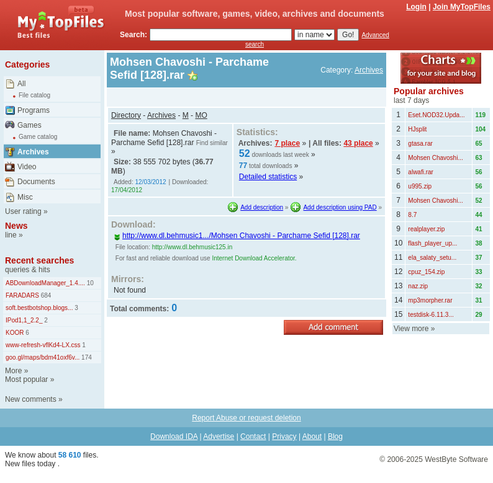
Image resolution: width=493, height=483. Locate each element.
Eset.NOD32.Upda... (436, 115)
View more (411, 328)
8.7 (412, 214)
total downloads (270, 165)
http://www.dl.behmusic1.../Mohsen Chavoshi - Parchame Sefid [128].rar (237, 235)
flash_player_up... (432, 243)
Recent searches (39, 260)
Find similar (212, 143)
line (11, 235)
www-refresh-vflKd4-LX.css (43, 345)
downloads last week (280, 154)
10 (89, 283)
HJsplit (417, 129)
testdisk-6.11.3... (430, 314)
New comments (31, 399)
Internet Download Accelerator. (254, 258)
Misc (25, 197)
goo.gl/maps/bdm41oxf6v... (42, 357)
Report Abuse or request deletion (246, 418)
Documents (36, 181)
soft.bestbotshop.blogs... (39, 307)
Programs (33, 110)
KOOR (15, 332)
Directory (126, 115)
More (13, 370)
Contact (253, 436)
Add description (261, 207)
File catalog (34, 95)
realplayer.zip (426, 229)
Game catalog (38, 136)
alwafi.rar (420, 172)
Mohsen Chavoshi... (435, 157)
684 (45, 295)
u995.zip (420, 186)
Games (29, 125)
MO (201, 115)
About (312, 436)
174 (85, 357)
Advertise (218, 436)
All (21, 83)
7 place (287, 143)
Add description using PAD (339, 207)
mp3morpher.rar (430, 300)
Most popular (26, 379)
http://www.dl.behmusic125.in (192, 247)
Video (26, 166)
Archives (33, 152)
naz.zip (418, 286)
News (16, 226)
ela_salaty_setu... (432, 257)
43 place (358, 143)
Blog (335, 436)
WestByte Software (456, 459)
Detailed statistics (268, 176)
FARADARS (22, 295)
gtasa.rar (420, 143)
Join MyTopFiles (462, 6)
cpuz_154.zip (426, 271)
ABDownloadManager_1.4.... (45, 283)
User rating (23, 211)
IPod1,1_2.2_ (24, 320)
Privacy (284, 436)
